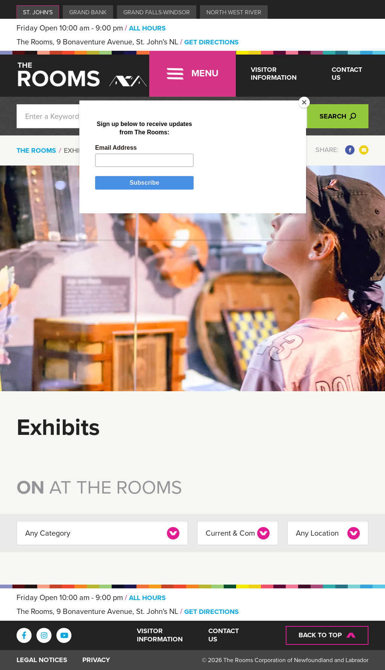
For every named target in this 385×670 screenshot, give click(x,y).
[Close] (304, 102)
